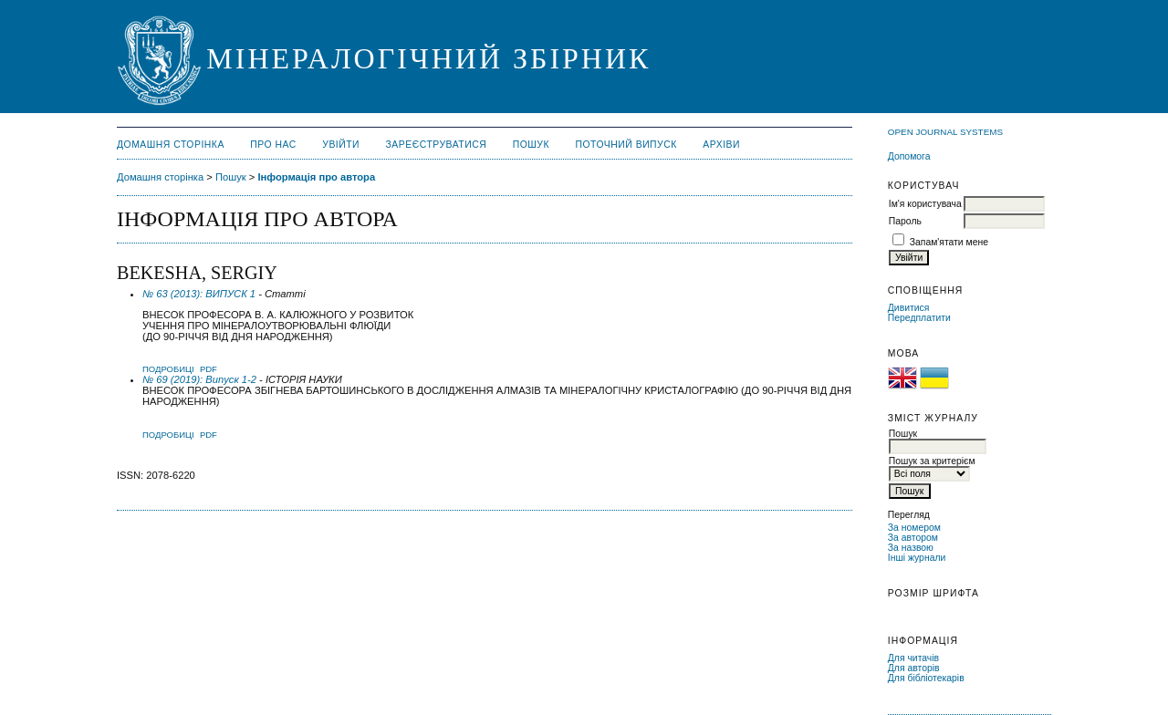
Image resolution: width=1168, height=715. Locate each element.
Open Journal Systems (945, 132)
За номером (914, 528)
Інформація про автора (316, 176)
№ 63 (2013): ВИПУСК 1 (199, 293)
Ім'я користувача (925, 204)
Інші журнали (916, 558)
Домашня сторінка (170, 145)
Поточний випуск (625, 145)
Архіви (721, 145)
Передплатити (919, 318)
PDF (208, 369)
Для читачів (913, 658)
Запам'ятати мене (949, 242)
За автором (913, 538)
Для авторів (914, 668)
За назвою (910, 548)
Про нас (273, 145)
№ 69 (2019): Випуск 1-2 (199, 379)
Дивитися (909, 308)
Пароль (905, 221)
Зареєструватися (436, 145)
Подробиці (168, 369)
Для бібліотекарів (926, 678)
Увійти (341, 145)
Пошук (531, 145)
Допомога (909, 156)
